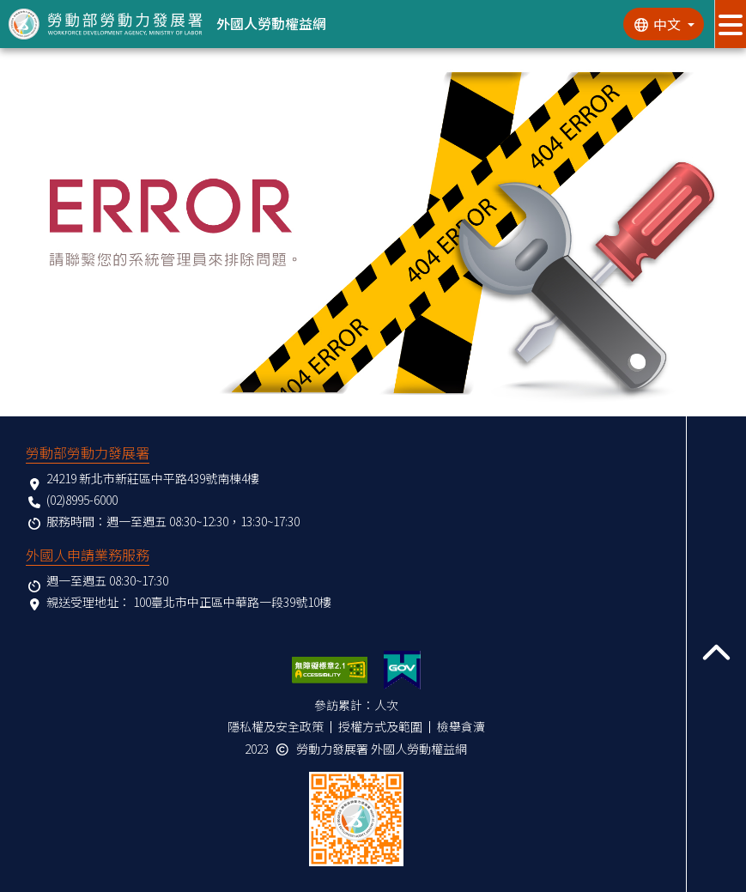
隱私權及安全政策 (275, 726)
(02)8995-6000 (82, 499)
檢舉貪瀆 (461, 726)
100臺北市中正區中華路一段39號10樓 (232, 601)
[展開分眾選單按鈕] (730, 24)
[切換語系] (663, 24)
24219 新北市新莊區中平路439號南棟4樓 (152, 478)
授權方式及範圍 (380, 726)
